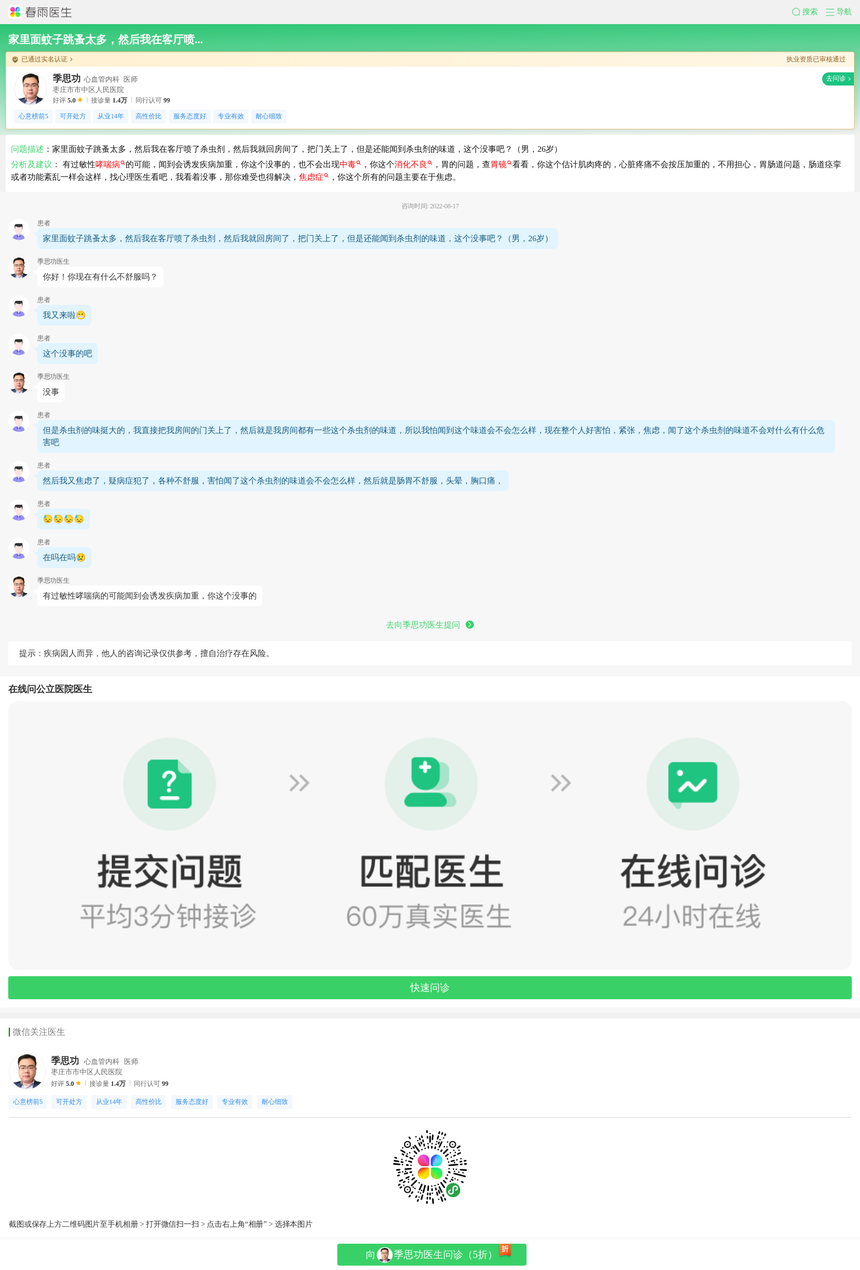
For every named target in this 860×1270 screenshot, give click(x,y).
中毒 (350, 164)
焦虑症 (314, 177)
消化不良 (413, 164)
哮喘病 (110, 164)
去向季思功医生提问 (430, 624)
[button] (809, 12)
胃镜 (501, 164)
